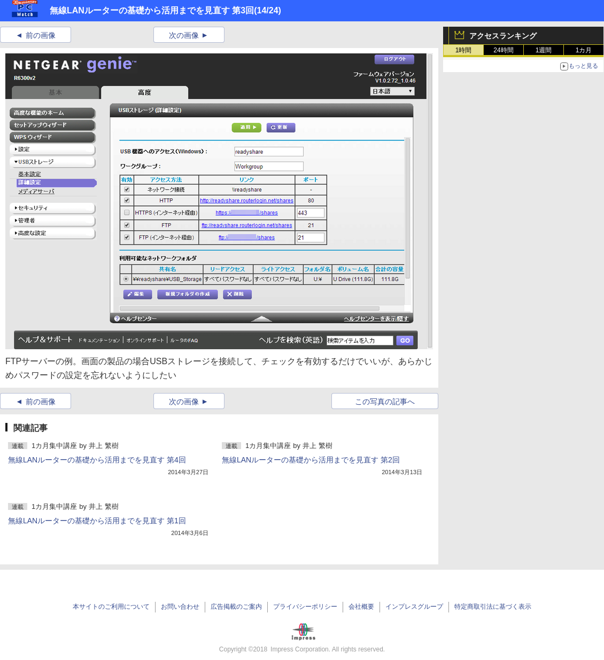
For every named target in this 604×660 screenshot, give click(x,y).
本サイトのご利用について (111, 606)
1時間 (463, 50)
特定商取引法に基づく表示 (492, 606)
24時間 (503, 50)
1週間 (544, 50)
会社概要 (361, 606)
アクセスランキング (503, 36)
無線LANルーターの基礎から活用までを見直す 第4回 (97, 459)
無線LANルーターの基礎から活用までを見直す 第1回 (97, 520)
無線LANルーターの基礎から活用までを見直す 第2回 (311, 459)
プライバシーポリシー (305, 606)
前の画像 (41, 35)
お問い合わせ (180, 606)
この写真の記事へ (385, 401)
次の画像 (184, 35)
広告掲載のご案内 (236, 606)
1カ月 (584, 50)
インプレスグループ (414, 606)
